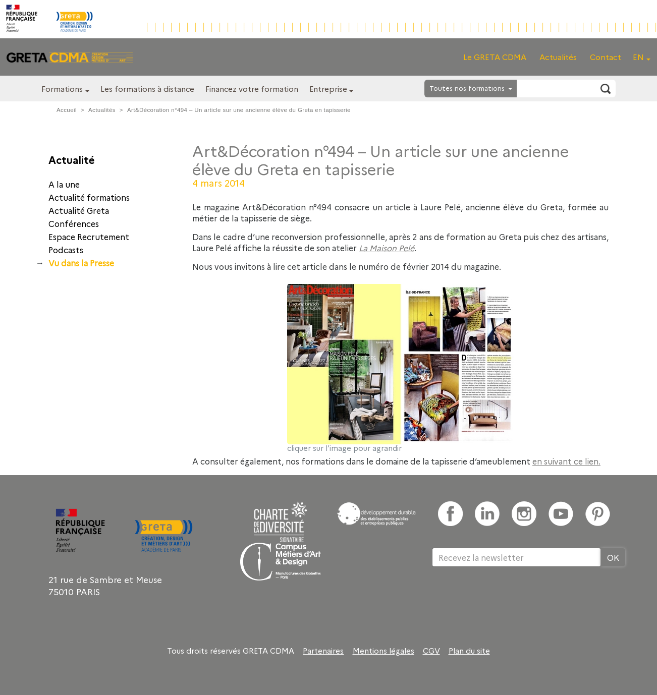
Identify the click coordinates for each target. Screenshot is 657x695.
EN (638, 56)
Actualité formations (89, 197)
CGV (431, 651)
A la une (64, 184)
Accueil (67, 110)
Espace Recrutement (88, 236)
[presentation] (508, 599)
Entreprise (328, 88)
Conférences (73, 223)
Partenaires (323, 651)
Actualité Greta (78, 210)
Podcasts (65, 249)
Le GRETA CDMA (494, 56)
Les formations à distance (147, 88)
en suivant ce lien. (566, 461)
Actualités (558, 56)
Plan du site (469, 651)
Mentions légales (383, 651)
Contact (605, 56)
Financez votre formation (251, 88)
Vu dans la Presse (81, 262)
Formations (62, 88)
